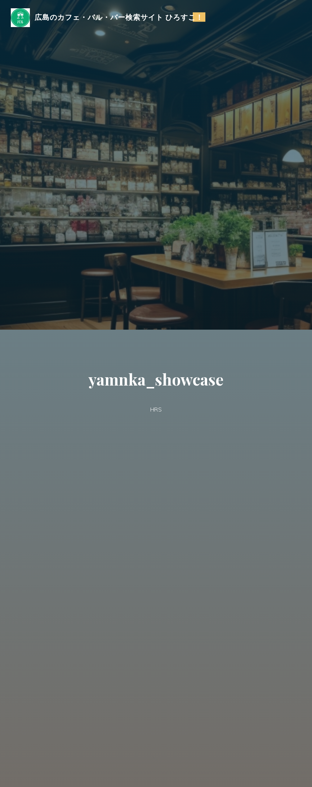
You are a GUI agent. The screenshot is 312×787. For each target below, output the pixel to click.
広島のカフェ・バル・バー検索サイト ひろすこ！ (119, 17)
